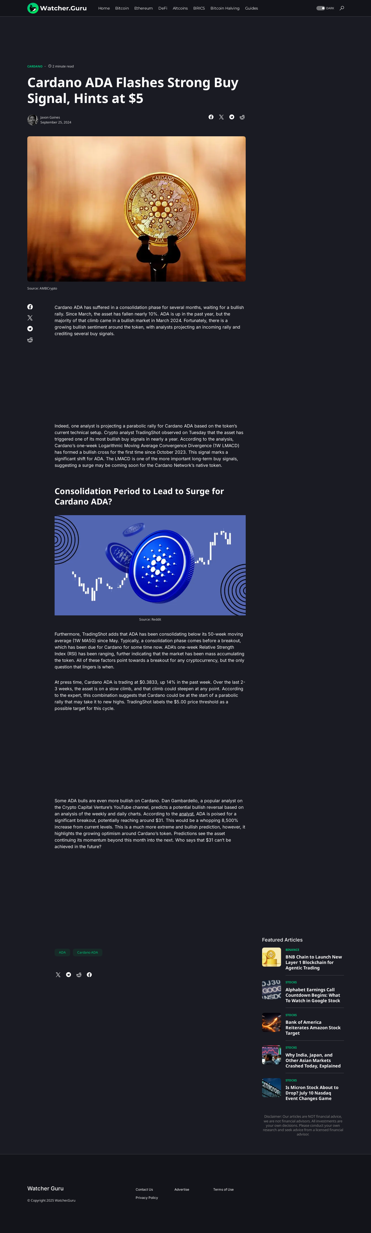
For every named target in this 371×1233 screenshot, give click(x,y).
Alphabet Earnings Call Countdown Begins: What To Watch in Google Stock (313, 995)
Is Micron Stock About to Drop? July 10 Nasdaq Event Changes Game (312, 1093)
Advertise (181, 1189)
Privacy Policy (147, 1198)
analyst (186, 813)
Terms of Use (223, 1189)
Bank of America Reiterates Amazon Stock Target (313, 1027)
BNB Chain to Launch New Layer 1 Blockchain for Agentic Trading (314, 962)
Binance (292, 950)
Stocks (291, 982)
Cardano (35, 66)
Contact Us (144, 1189)
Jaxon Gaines (50, 117)
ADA (62, 952)
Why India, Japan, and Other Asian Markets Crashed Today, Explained (313, 1060)
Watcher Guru (45, 1188)
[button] (324, 8)
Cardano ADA (87, 952)
